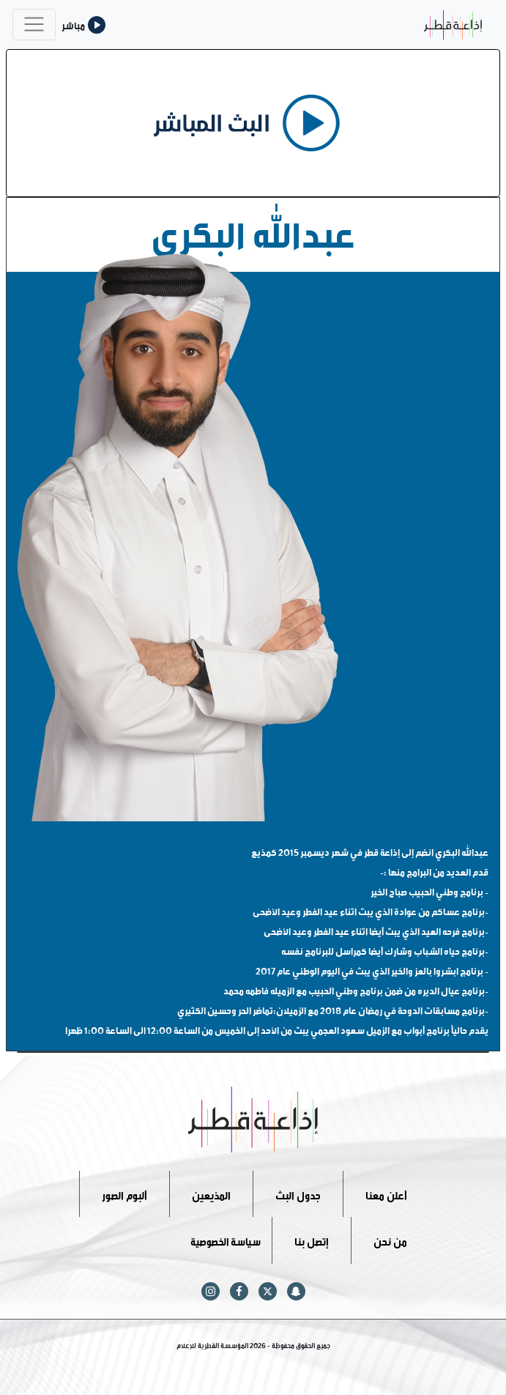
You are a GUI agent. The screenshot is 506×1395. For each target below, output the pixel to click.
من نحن (390, 1240)
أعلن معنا (386, 1193)
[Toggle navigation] (34, 24)
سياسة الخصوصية (225, 1240)
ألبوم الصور (124, 1193)
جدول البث (298, 1193)
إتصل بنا (311, 1240)
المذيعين (211, 1193)
